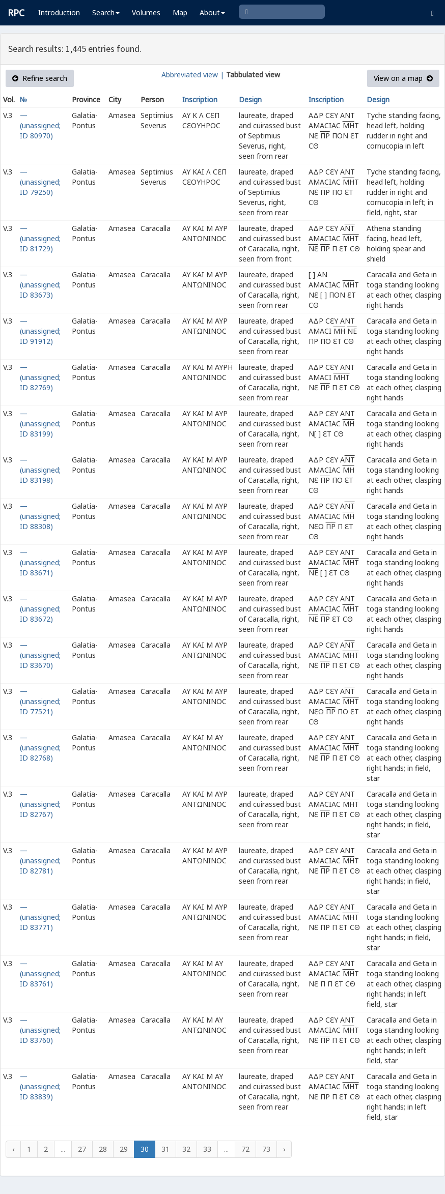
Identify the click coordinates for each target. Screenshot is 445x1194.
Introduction (59, 12)
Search (106, 12)
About (212, 12)
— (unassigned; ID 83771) (40, 917)
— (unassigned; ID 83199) (40, 424)
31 (165, 1149)
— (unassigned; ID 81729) (40, 238)
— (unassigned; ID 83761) (40, 973)
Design (250, 99)
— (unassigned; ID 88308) (40, 516)
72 (245, 1149)
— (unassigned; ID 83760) (40, 1030)
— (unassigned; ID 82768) (40, 748)
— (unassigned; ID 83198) (40, 470)
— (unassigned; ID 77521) (40, 701)
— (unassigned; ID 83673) (40, 285)
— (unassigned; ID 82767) (40, 804)
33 (207, 1149)
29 (124, 1149)
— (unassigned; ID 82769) (40, 377)
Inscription (199, 99)
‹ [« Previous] (13, 1149)
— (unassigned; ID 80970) (40, 125)
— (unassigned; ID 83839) (40, 1086)
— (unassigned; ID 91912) (40, 331)
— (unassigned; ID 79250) (40, 182)
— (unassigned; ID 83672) (40, 609)
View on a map (403, 78)
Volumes (146, 12)
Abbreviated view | (192, 74)
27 (82, 1149)
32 (186, 1149)
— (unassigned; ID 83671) (40, 562)
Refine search (39, 78)
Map (180, 12)
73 (266, 1149)
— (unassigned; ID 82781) (40, 861)
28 (103, 1149)
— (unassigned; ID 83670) (40, 655)
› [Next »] (284, 1149)
